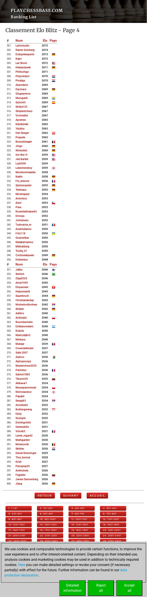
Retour (45, 495)
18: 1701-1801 (48, 530)
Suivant (70, 495)
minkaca (20, 339)
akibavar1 (21, 383)
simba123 (21, 106)
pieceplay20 (23, 466)
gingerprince (23, 93)
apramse (21, 119)
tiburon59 (22, 378)
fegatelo (21, 474)
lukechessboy (24, 167)
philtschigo (22, 71)
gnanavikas (22, 237)
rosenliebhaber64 (26, 211)
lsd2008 (21, 163)
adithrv (20, 313)
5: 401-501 (15, 513)
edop (19, 413)
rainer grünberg (25, 50)
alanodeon (22, 84)
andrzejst (21, 317)
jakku (19, 269)
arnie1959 (22, 282)
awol (18, 202)
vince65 (20, 431)
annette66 (22, 405)
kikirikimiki (22, 124)
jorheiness (22, 220)
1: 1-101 (13, 508)
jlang (19, 483)
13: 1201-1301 (17, 524)
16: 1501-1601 (111, 524)
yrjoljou (20, 128)
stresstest (21, 150)
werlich (20, 274)
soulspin (21, 418)
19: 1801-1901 (80, 530)
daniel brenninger (26, 453)
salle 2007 (22, 352)
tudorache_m (23, 224)
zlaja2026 (21, 278)
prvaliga (20, 80)
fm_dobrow (22, 181)
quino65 (21, 102)
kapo (19, 58)
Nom (19, 41)
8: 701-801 (110, 513)
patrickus (21, 370)
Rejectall (101, 588)
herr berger (22, 133)
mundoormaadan (26, 172)
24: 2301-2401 (112, 535)
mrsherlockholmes (26, 304)
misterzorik (22, 444)
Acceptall (129, 588)
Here (21, 565)
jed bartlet (22, 159)
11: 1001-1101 (79, 519)
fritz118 (20, 233)
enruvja (20, 215)
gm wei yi (21, 154)
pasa (18, 207)
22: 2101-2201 (48, 535)
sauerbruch (22, 295)
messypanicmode (26, 387)
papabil (20, 396)
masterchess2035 (26, 365)
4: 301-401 (110, 508)
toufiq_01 (21, 250)
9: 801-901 (15, 519)
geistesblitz (22, 426)
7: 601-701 (78, 513)
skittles (20, 448)
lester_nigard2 (24, 435)
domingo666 (23, 422)
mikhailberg (22, 246)
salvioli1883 (23, 374)
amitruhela (22, 470)
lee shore (21, 63)
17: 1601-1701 (17, 530)
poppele (20, 137)
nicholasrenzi (24, 391)
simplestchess (24, 111)
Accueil (97, 495)
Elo (45, 41)
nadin (19, 176)
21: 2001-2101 (17, 535)
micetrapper (23, 194)
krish (19, 461)
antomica (21, 198)
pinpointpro (23, 76)
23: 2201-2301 (80, 535)
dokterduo (22, 259)
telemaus (21, 189)
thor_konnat (23, 457)
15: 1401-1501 (80, 524)
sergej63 (21, 400)
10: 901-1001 (48, 519)
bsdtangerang (24, 409)
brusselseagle (24, 141)
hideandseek (23, 67)
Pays (53, 41)
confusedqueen (25, 255)
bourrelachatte (24, 322)
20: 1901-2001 (112, 530)
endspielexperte (25, 54)
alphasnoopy (23, 361)
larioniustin (22, 45)
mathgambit (23, 440)
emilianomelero (24, 326)
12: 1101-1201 (111, 519)
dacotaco (21, 89)
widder (20, 309)
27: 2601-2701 (80, 541)
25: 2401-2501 (17, 541)
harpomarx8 (23, 291)
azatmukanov (24, 229)
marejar (20, 343)
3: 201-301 (78, 508)
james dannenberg (27, 479)
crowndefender (24, 348)
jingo (19, 146)
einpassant (22, 287)
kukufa (20, 330)
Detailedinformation (72, 588)
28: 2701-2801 (112, 541)
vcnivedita (22, 115)
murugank (22, 98)
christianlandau (25, 300)
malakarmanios (24, 242)
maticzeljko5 (23, 335)
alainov (20, 357)
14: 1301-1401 (48, 524)
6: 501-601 (46, 513)
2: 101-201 (46, 508)
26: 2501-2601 (49, 541)
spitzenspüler (24, 185)
